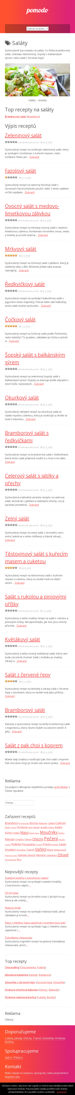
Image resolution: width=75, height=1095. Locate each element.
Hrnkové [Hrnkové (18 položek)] (22, 827)
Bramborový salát (15, 116)
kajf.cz (8, 1057)
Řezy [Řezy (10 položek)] (19, 859)
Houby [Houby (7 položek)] (13, 827)
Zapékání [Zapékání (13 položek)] (51, 855)
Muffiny (9, 1042)
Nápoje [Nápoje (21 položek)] (10, 839)
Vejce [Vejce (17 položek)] (50, 849)
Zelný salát (17, 518)
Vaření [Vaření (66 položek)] (40, 849)
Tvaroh (37, 1038)
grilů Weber (61, 787)
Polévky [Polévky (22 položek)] (16, 844)
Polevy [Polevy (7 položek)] (8, 844)
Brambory (33, 116)
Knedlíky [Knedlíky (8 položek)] (44, 827)
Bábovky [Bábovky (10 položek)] (43, 823)
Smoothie (58, 982)
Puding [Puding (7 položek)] (39, 844)
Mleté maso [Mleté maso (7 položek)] (34, 833)
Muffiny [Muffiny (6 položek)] (61, 833)
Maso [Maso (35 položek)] (24, 832)
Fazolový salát (20, 170)
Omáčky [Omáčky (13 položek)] (19, 839)
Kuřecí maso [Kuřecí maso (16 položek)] (12, 833)
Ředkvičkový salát (25, 284)
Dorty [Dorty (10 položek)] (7, 827)
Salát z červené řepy (27, 674)
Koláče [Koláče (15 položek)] (58, 827)
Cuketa (42, 997)
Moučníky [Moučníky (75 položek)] (49, 832)
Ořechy (43, 990)
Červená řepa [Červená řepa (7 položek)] (10, 859)
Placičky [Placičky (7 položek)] (61, 839)
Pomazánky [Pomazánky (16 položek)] (29, 844)
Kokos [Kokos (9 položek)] (51, 827)
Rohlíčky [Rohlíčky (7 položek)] (55, 844)
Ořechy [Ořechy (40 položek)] (37, 839)
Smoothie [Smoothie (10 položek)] (21, 850)
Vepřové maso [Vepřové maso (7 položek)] (11, 855)
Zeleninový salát (23, 135)
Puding (41, 967)
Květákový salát (22, 639)
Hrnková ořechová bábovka (21, 990)
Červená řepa (44, 982)
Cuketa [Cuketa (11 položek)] (51, 823)
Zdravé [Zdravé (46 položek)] (63, 854)
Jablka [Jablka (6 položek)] (30, 827)
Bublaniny (44, 975)
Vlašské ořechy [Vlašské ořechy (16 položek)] (26, 855)
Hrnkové (60, 1038)
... (30, 885)
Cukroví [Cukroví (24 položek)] (60, 823)
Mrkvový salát (20, 248)
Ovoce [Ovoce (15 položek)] (28, 839)
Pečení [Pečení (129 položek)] (51, 838)
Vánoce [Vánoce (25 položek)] (41, 855)
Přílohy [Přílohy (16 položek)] (47, 844)
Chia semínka (28, 967)
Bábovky (54, 990)
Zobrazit (34, 157)
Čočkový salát (20, 319)
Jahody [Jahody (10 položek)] (36, 827)
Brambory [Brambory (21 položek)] (11, 823)
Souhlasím (62, 1091)
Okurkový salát (22, 397)
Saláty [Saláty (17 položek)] (62, 844)
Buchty (51, 997)
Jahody (34, 975)
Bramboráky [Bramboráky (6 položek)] (24, 823)
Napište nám (12, 1077)
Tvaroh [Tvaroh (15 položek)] (30, 849)
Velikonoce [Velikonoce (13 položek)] (60, 849)
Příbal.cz (18, 1057)
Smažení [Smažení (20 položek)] (10, 849)
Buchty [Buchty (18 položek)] (34, 823)
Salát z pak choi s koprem (34, 745)
